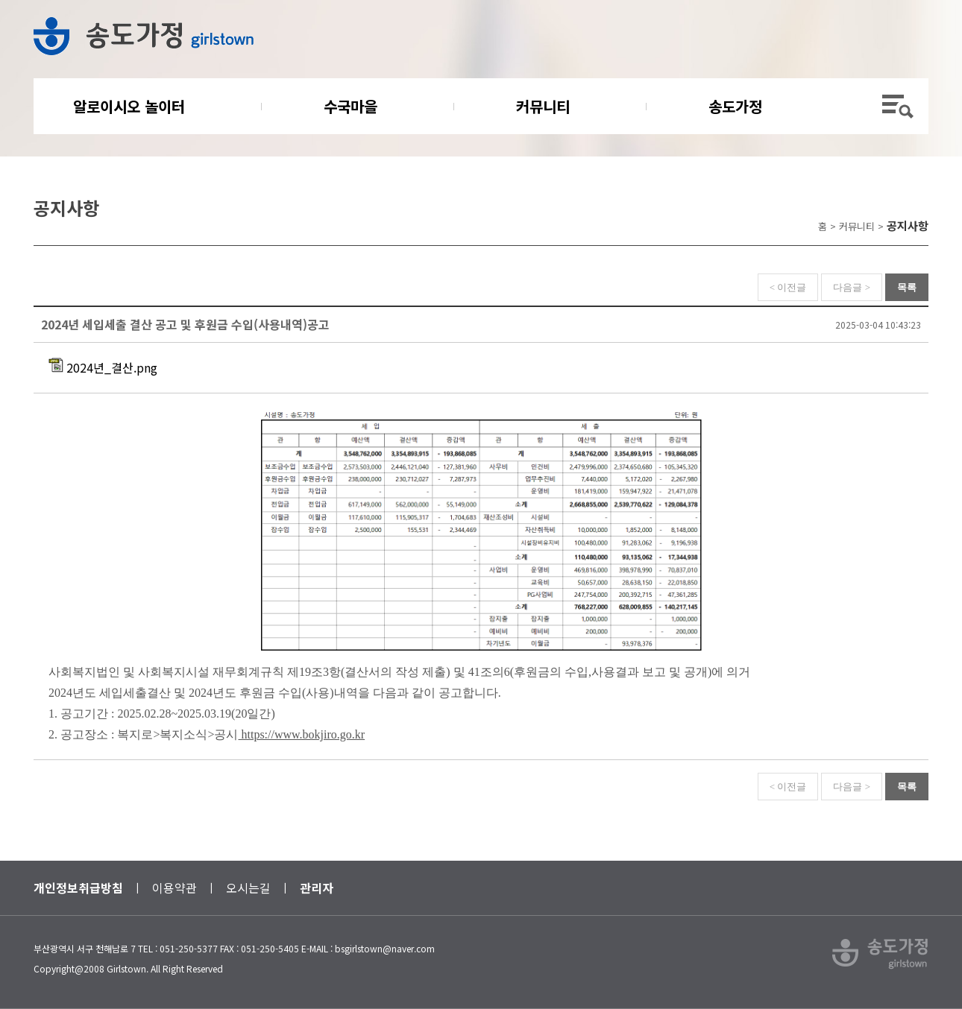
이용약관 (174, 887)
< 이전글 (788, 287)
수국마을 (350, 106)
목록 (907, 287)
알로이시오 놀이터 (129, 106)
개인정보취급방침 (78, 887)
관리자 (316, 887)
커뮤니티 (543, 106)
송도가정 (735, 106)
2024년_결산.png (102, 367)
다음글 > (851, 287)
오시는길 (248, 887)
